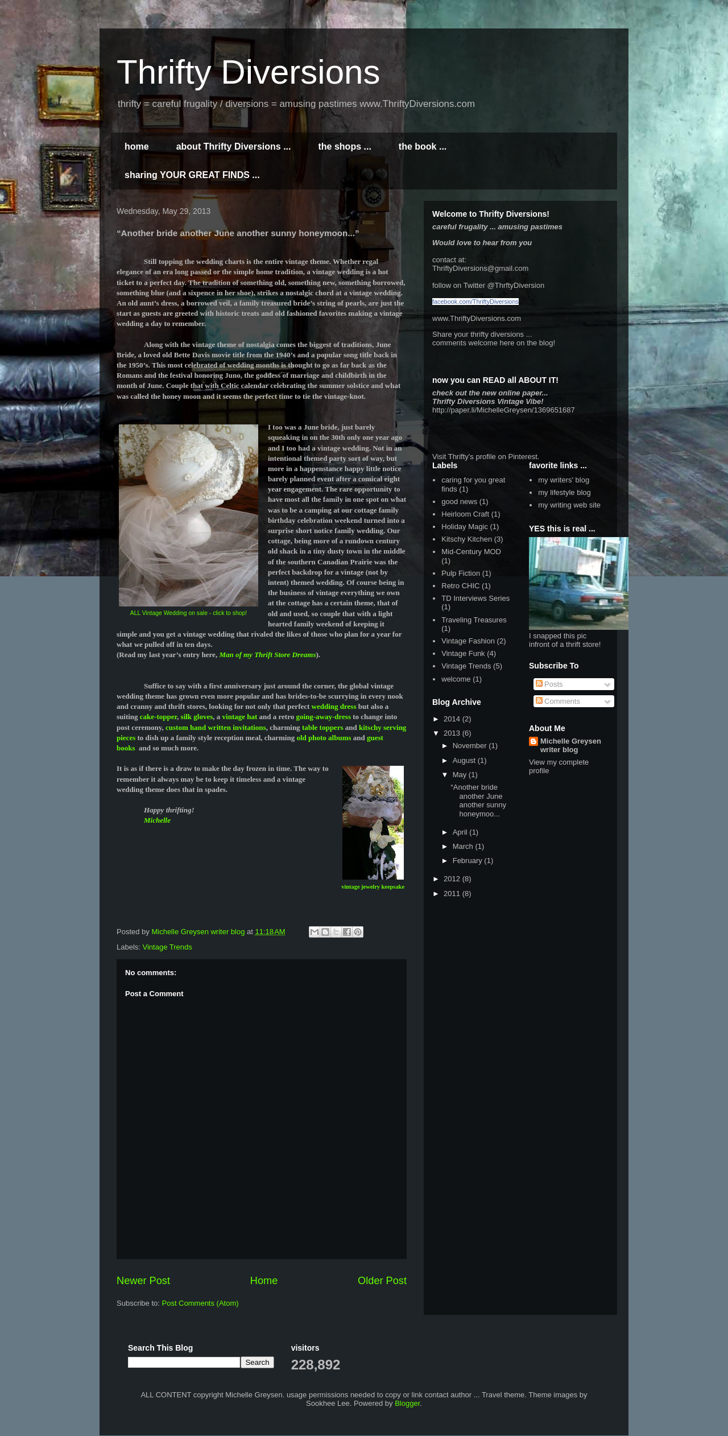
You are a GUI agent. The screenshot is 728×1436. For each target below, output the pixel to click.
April (461, 832)
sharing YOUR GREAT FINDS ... (192, 175)
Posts (549, 684)
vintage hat (240, 716)
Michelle (157, 820)
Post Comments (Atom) (200, 1303)
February (469, 860)
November (471, 745)
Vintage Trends (167, 947)
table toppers (323, 727)
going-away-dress (324, 716)
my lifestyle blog (564, 492)
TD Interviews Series (475, 598)
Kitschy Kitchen (466, 539)
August (465, 760)
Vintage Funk (463, 653)
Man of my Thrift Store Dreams (267, 654)
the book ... (422, 146)
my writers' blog (563, 480)
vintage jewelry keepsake (372, 887)
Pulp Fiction (460, 573)
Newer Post (143, 1280)
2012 (453, 878)
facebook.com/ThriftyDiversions (475, 301)
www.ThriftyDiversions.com (476, 318)
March (464, 846)
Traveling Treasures (473, 620)
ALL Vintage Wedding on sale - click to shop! (188, 613)
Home (264, 1280)
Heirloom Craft (465, 514)
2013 (453, 733)
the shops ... (344, 146)
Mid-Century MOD (471, 551)
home (137, 146)
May (461, 774)
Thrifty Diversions (248, 72)
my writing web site (569, 505)
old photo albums (323, 737)
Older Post (382, 1280)
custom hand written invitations (216, 727)
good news (459, 501)
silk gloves (197, 716)
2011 (453, 893)
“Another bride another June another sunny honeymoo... (478, 800)
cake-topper (158, 716)
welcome (455, 679)
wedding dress (335, 706)
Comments (558, 701)
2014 (453, 719)
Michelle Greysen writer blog (570, 745)
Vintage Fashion (468, 641)
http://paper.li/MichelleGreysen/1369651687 (503, 410)
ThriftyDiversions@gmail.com (480, 268)
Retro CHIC (460, 585)
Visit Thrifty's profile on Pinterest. (485, 456)
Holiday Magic (464, 526)
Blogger (407, 1403)
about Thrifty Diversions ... (233, 146)
